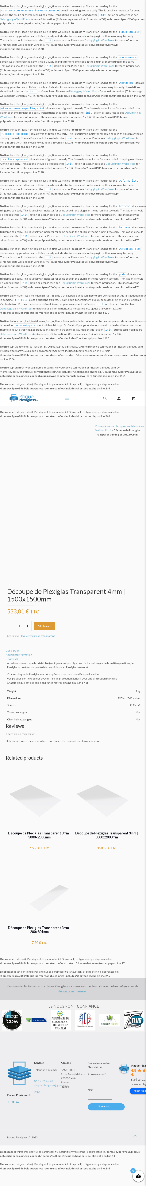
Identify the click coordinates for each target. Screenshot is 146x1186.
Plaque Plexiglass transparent (37, 630)
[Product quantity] (19, 621)
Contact (39, 1057)
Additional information (19, 649)
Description (13, 645)
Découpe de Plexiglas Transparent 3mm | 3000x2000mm (39, 830)
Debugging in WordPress (15, 18)
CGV (37, 1087)
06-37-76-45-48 (43, 1075)
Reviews (12, 653)
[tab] (73, 645)
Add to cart (44, 620)
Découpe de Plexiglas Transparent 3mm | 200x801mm (39, 924)
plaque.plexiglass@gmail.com (51, 1080)
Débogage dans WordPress (16, 303)
